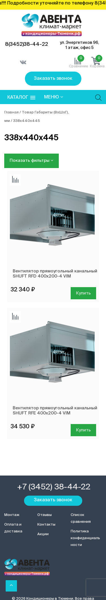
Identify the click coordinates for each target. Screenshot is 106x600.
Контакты (46, 524)
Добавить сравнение (15, 180)
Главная (11, 112)
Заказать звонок (53, 78)
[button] (21, 97)
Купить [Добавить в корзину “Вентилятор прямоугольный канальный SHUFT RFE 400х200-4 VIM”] (83, 430)
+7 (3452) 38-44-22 (53, 487)
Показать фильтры (31, 160)
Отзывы (44, 515)
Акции (43, 534)
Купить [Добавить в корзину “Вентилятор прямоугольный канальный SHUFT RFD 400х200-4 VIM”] (83, 293)
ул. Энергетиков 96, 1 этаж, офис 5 (79, 45)
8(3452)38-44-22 (26, 44)
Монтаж (12, 515)
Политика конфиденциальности (85, 538)
